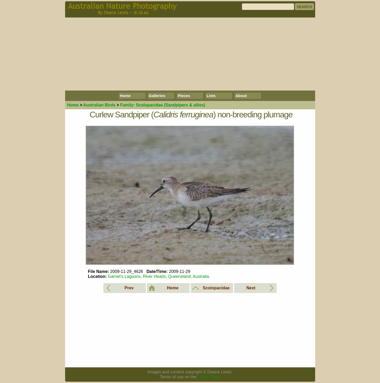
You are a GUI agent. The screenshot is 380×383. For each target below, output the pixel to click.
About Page (208, 377)
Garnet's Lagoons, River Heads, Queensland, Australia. (159, 276)
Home (125, 95)
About (241, 95)
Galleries (157, 95)
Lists (211, 95)
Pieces (184, 95)
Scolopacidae (162, 105)
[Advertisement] (190, 54)
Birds (99, 105)
